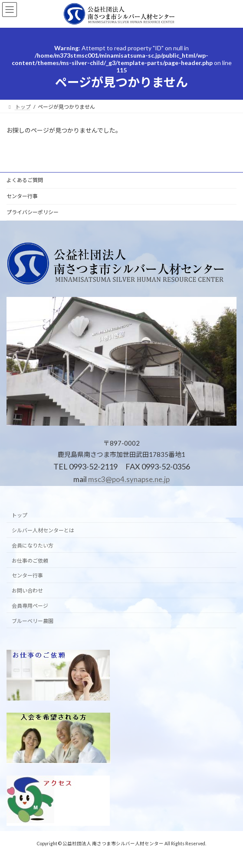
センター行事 (22, 196)
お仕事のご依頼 (30, 560)
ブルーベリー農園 (32, 621)
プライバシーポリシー (33, 212)
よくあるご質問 (25, 180)
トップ (19, 515)
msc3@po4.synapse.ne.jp (128, 479)
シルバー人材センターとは (43, 530)
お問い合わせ (27, 590)
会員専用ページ (30, 606)
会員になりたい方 (32, 545)
